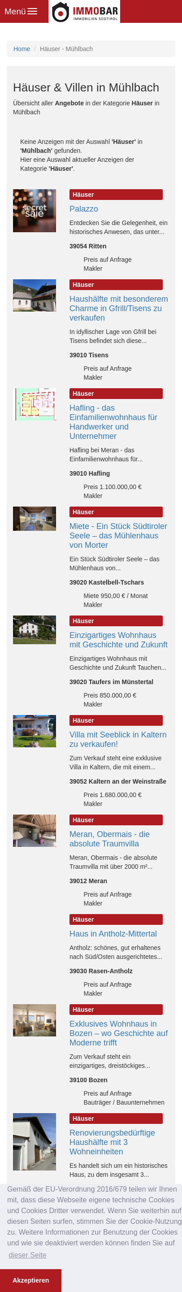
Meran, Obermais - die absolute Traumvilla (109, 839)
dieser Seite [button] (28, 1255)
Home (21, 48)
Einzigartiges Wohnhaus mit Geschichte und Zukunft (118, 640)
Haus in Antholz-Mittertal (113, 933)
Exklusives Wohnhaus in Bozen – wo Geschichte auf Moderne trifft (118, 1033)
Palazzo (83, 208)
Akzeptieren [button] (31, 1280)
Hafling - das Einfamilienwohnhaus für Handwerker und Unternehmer (113, 422)
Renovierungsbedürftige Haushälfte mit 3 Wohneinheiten (112, 1142)
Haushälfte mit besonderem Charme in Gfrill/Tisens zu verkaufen (118, 308)
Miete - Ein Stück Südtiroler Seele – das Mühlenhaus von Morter (118, 536)
